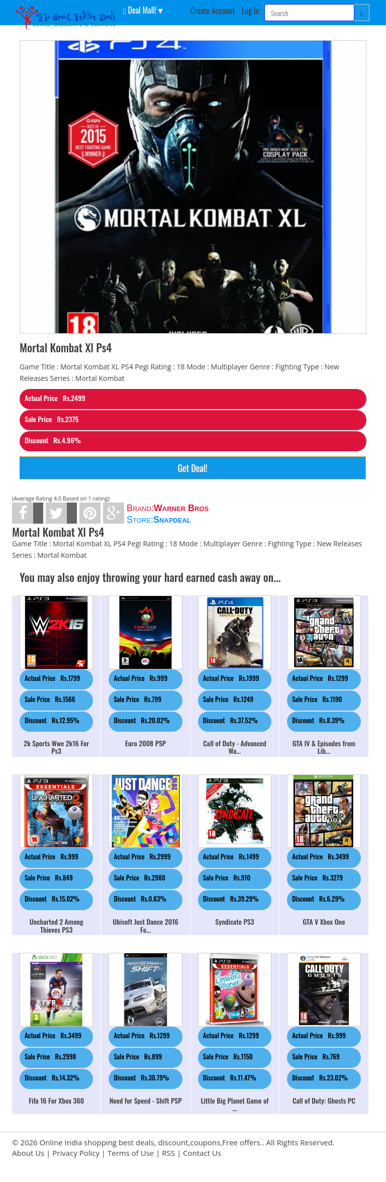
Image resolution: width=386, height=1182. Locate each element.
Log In (250, 11)
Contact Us (202, 1153)
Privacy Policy (76, 1153)
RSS (168, 1153)
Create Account (212, 11)
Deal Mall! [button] (139, 9)
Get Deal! (192, 467)
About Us (28, 1153)
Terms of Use (131, 1153)
